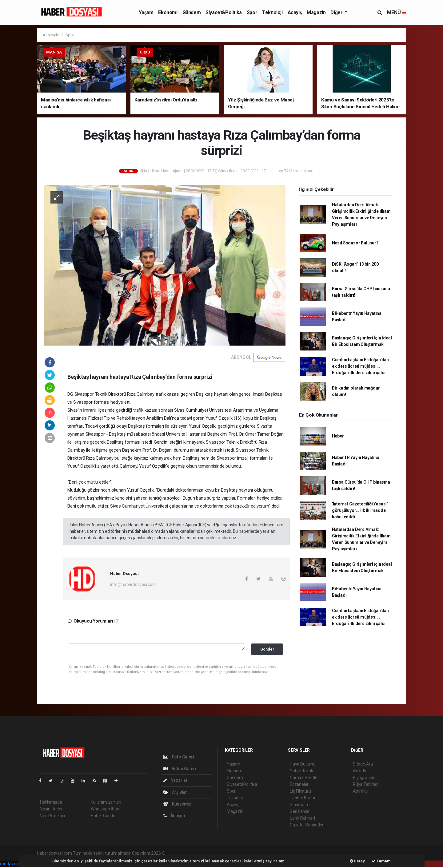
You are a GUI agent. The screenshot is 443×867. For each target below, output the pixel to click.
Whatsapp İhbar (106, 808)
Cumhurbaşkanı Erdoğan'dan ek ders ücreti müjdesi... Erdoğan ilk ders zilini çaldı (360, 366)
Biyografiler (364, 777)
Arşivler (175, 792)
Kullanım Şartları (106, 802)
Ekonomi (167, 12)
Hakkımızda (51, 802)
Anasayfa (51, 35)
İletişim (174, 815)
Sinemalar (299, 804)
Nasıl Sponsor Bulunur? (355, 242)
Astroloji (360, 791)
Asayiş (295, 12)
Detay (357, 861)
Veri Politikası (52, 815)
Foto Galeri (178, 756)
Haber (338, 436)
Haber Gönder (104, 815)
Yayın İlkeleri (51, 808)
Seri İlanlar (300, 811)
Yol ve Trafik (301, 770)
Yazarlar (175, 780)
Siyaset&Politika (224, 12)
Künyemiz (177, 804)
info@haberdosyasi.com (133, 584)
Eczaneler (299, 784)
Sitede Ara (363, 764)
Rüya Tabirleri (365, 784)
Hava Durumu (303, 764)
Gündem (191, 12)
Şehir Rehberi (302, 818)
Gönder (267, 649)
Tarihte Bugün (303, 797)
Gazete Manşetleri (307, 824)
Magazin (316, 12)
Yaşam (146, 12)
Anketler (361, 770)
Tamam (381, 861)
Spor (252, 12)
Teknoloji (272, 12)
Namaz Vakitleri (305, 777)
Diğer (337, 12)
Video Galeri (179, 768)
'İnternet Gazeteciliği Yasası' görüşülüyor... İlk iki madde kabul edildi (360, 510)
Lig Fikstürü (300, 791)
